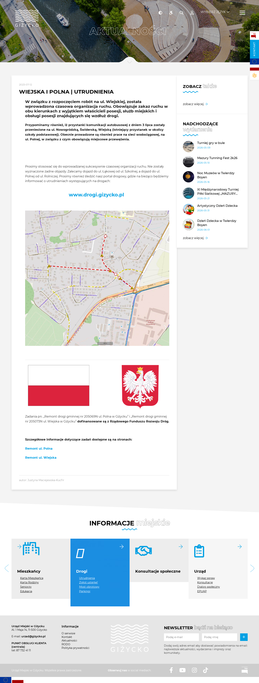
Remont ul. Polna (39, 448)
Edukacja (26, 591)
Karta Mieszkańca (31, 578)
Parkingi (84, 591)
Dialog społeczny (208, 586)
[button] (7, 568)
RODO (66, 644)
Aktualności (69, 640)
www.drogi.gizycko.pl (96, 195)
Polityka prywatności (75, 648)
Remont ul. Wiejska (40, 457)
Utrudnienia (87, 578)
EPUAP (202, 591)
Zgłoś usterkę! (88, 582)
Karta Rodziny (29, 582)
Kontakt (254, 49)
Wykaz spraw (206, 578)
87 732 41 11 (23, 650)
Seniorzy (26, 586)
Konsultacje (205, 582)
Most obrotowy (89, 586)
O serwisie (68, 633)
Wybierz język (213, 9)
